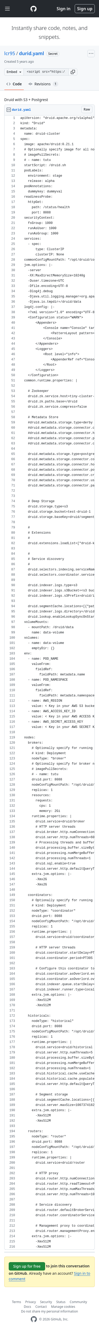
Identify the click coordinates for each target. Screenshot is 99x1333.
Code (14, 83)
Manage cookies (63, 1306)
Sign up (84, 9)
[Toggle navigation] (7, 9)
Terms (16, 1302)
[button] (72, 72)
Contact (41, 1306)
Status (60, 1302)
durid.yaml (31, 53)
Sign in (63, 9)
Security (46, 1302)
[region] (49, 683)
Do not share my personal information (49, 1311)
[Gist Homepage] (33, 9)
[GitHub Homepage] (34, 1319)
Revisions (43, 84)
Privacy (30, 1302)
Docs (27, 1306)
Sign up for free (27, 1266)
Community (78, 1302)
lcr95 (9, 53)
